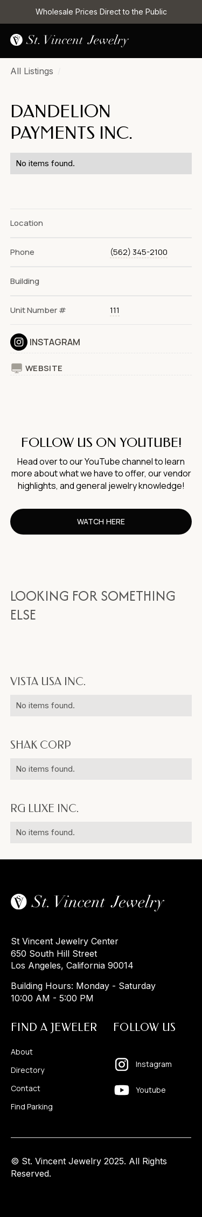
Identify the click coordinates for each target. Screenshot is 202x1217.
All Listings (31, 71)
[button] (183, 41)
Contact (25, 1088)
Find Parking (32, 1107)
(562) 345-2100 (139, 252)
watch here (100, 521)
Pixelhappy (168, 1193)
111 (115, 310)
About (22, 1052)
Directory (27, 1070)
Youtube (151, 1090)
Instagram (55, 342)
